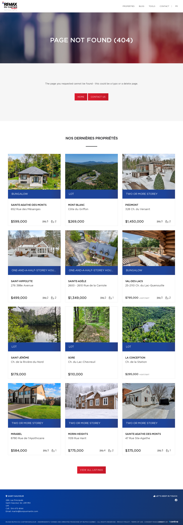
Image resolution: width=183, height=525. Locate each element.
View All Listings (91, 470)
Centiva (173, 522)
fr (176, 6)
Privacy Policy (123, 522)
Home (80, 97)
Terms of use (137, 522)
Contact (164, 6)
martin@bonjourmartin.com (25, 511)
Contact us (98, 97)
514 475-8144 (17, 509)
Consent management (154, 522)
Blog (141, 6)
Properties (129, 6)
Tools (152, 6)
